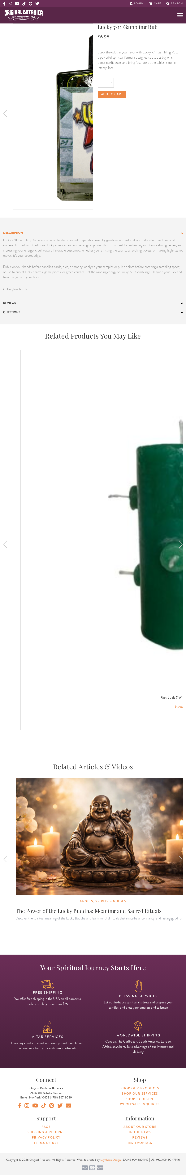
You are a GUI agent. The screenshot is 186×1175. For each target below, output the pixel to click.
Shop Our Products (140, 1088)
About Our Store (139, 1127)
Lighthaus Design (110, 1159)
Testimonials (140, 1143)
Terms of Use (46, 1143)
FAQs (46, 1127)
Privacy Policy (46, 1137)
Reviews (139, 1137)
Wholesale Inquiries (140, 1104)
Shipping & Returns (46, 1132)
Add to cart (112, 94)
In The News (140, 1132)
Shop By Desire (140, 1099)
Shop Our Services (140, 1093)
